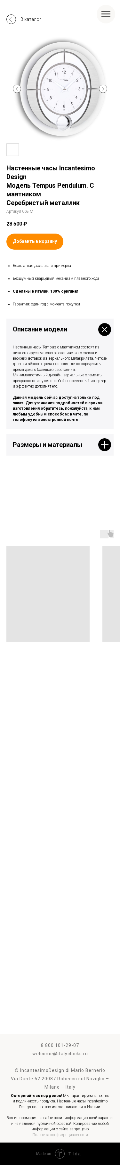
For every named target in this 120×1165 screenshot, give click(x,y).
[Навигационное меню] (105, 14)
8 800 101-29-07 (60, 1045)
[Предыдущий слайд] (17, 89)
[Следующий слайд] (103, 89)
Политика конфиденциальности (60, 1135)
